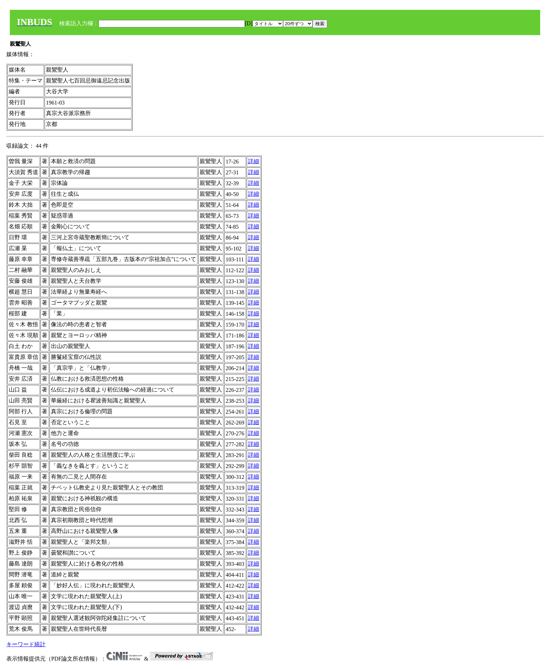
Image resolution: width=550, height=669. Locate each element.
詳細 (253, 161)
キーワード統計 (26, 644)
